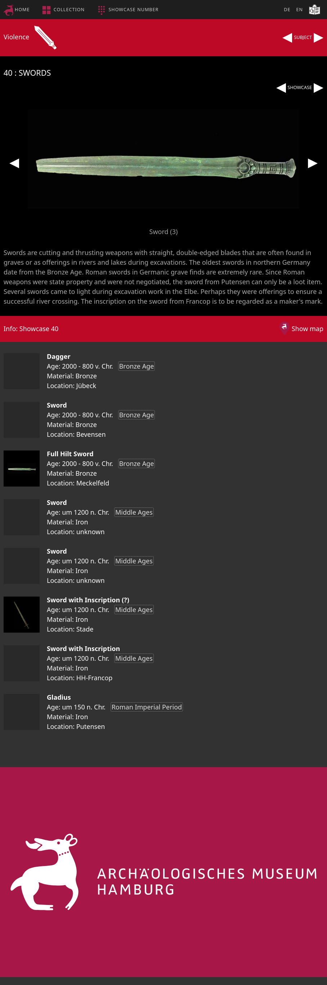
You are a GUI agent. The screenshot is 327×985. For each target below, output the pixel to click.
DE (287, 9)
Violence (32, 36)
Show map (307, 328)
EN (299, 9)
